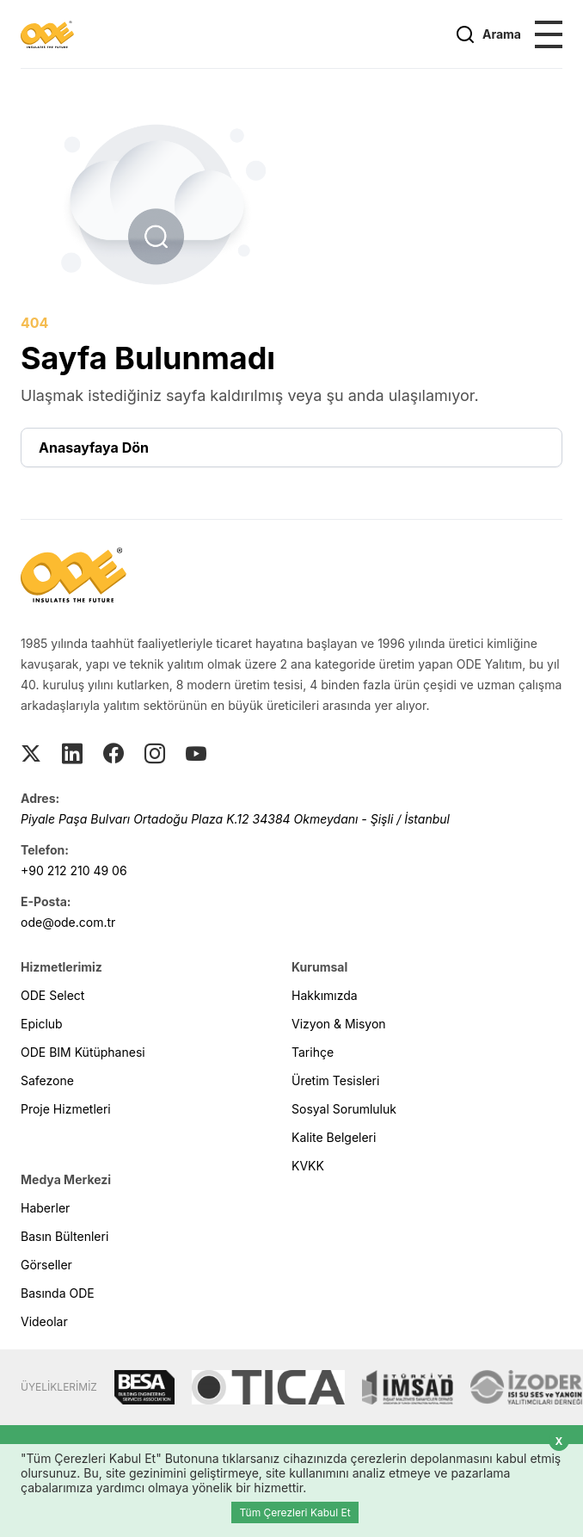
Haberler (45, 1208)
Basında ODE (58, 1293)
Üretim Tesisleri (335, 1080)
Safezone (47, 1080)
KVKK (308, 1165)
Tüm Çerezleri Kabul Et (294, 1512)
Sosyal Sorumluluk (344, 1109)
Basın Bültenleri (64, 1236)
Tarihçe (313, 1052)
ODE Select (52, 995)
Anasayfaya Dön (94, 447)
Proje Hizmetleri (66, 1109)
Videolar (44, 1321)
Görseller (46, 1264)
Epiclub (42, 1023)
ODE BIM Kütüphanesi (83, 1052)
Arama (488, 34)
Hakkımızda (325, 995)
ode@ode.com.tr (68, 922)
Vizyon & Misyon (339, 1023)
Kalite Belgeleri (334, 1137)
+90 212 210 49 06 (74, 870)
